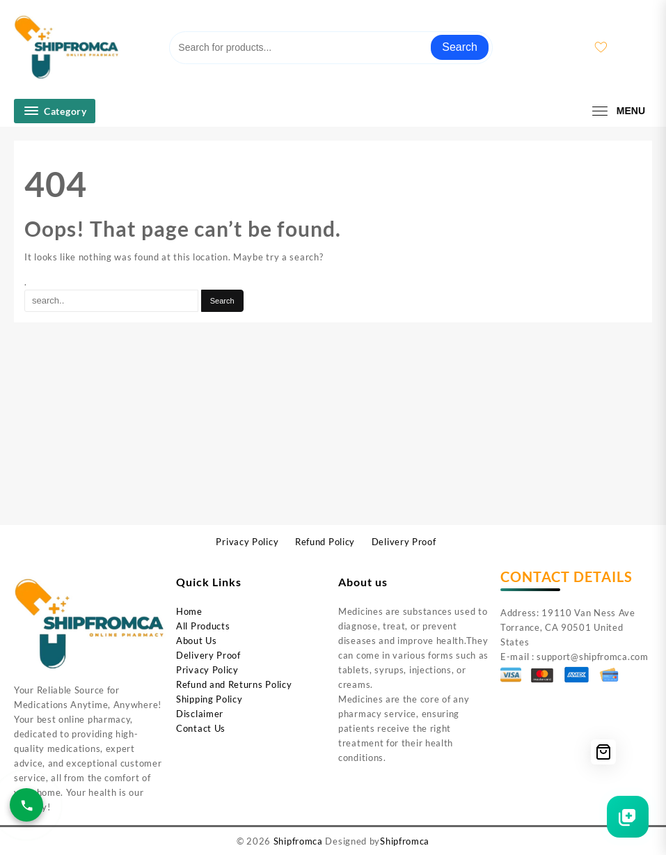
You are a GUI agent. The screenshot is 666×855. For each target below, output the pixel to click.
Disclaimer (199, 713)
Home (189, 611)
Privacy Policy (207, 669)
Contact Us (200, 728)
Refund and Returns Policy (234, 684)
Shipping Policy (209, 699)
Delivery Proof (208, 655)
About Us (196, 640)
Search (459, 47)
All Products (203, 626)
